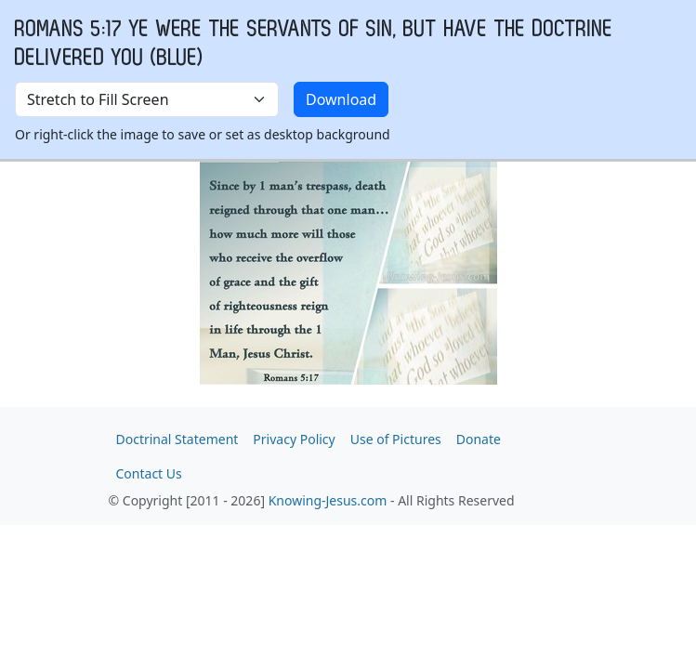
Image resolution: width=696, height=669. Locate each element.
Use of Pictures (395, 439)
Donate (478, 439)
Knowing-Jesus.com (328, 500)
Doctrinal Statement (177, 439)
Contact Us (149, 473)
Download (341, 99)
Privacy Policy (294, 439)
